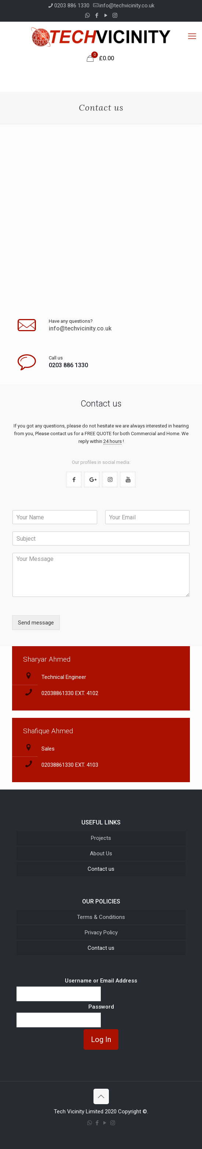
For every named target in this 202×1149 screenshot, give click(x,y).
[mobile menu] (192, 36)
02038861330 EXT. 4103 (69, 765)
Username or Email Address (101, 980)
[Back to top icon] (101, 1096)
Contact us (101, 869)
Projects (101, 838)
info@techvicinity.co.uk (80, 328)
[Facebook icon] (96, 15)
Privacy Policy (101, 932)
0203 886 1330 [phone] (71, 5)
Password (101, 1006)
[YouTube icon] (106, 15)
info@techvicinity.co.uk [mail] (126, 5)
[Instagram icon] (115, 15)
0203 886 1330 (68, 365)
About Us (101, 853)
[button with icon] (74, 479)
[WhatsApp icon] (87, 15)
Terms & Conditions (101, 917)
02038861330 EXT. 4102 (69, 693)
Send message (36, 622)
